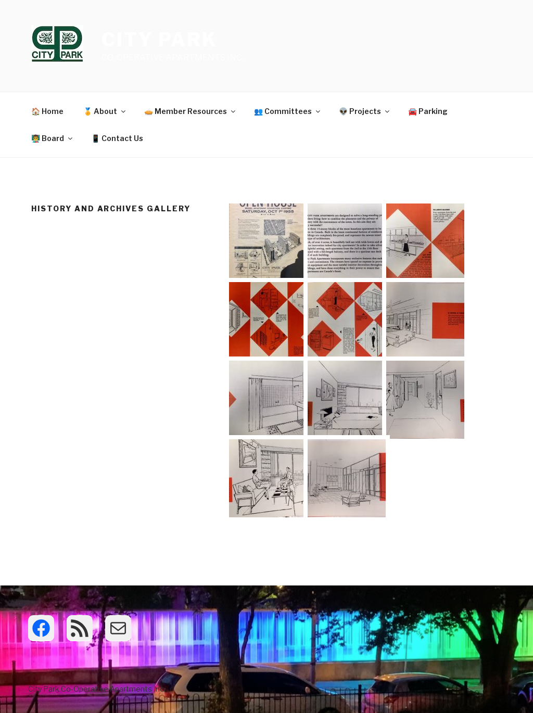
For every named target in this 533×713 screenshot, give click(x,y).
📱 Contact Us (117, 138)
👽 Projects (365, 111)
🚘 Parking (428, 111)
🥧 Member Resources (190, 111)
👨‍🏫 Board (52, 138)
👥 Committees (288, 111)
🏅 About (105, 111)
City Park (159, 39)
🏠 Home (47, 111)
